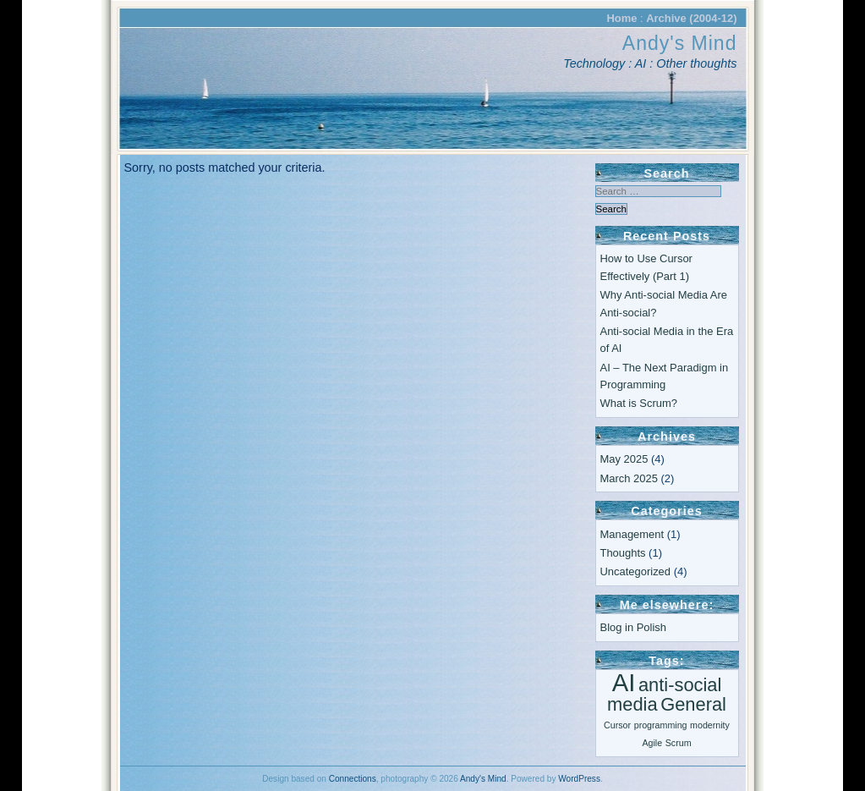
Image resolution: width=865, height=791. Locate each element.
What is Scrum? (638, 403)
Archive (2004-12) (691, 18)
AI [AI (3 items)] (624, 682)
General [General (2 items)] (693, 704)
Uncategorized (635, 571)
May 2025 (624, 459)
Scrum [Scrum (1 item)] (678, 743)
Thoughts (623, 553)
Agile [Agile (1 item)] (652, 743)
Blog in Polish (633, 627)
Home (621, 18)
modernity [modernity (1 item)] (710, 725)
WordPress (579, 778)
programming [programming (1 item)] (660, 725)
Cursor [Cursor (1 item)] (617, 725)
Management (632, 534)
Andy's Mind (679, 43)
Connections (352, 778)
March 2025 (629, 478)
